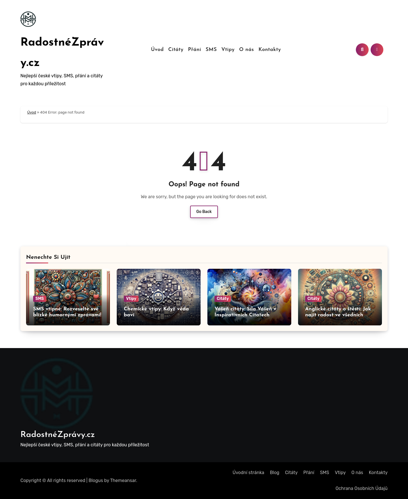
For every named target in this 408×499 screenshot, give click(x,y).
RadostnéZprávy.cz (57, 434)
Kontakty (269, 49)
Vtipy (228, 49)
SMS (211, 49)
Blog (274, 472)
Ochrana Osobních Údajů (361, 488)
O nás (246, 49)
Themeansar (123, 480)
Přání (194, 49)
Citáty (176, 49)
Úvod (157, 49)
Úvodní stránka (248, 472)
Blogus (96, 480)
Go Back (204, 211)
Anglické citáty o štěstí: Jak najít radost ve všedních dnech (338, 315)
